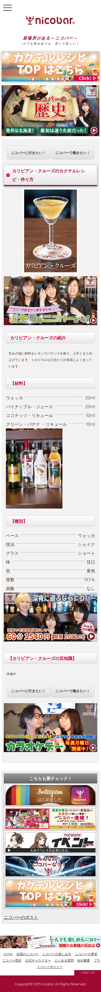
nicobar (48, 984)
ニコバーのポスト (21, 917)
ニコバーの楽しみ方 (56, 954)
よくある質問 (64, 960)
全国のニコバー (27, 954)
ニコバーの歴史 (86, 954)
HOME (8, 954)
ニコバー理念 (11, 960)
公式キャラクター (38, 960)
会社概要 (83, 960)
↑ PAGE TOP (87, 972)
